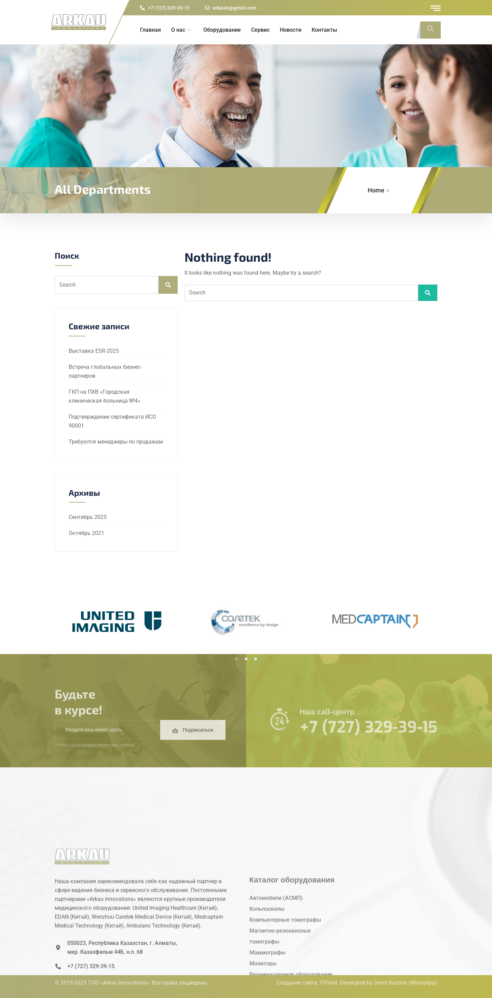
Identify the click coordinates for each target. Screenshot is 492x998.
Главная (150, 30)
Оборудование (222, 30)
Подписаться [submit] (193, 742)
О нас (181, 30)
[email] (107, 741)
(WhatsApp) (423, 973)
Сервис (260, 30)
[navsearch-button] (430, 30)
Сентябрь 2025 (88, 517)
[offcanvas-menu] (435, 8)
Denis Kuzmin (390, 973)
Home (376, 190)
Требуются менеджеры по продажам (116, 441)
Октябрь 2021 (86, 533)
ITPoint (328, 973)
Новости (290, 30)
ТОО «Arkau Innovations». (119, 973)
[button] (236, 659)
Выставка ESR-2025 (94, 351)
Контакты (324, 30)
